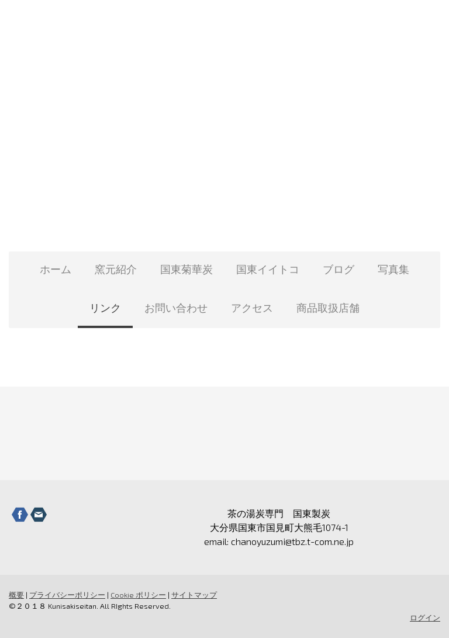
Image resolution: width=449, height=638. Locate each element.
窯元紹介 (116, 269)
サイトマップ (194, 594)
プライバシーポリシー (67, 594)
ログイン (425, 617)
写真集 (393, 269)
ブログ (338, 269)
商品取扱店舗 (328, 307)
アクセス (252, 307)
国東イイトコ (267, 269)
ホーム (55, 269)
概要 (16, 594)
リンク (105, 307)
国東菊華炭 (186, 269)
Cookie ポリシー (138, 594)
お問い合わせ (176, 307)
